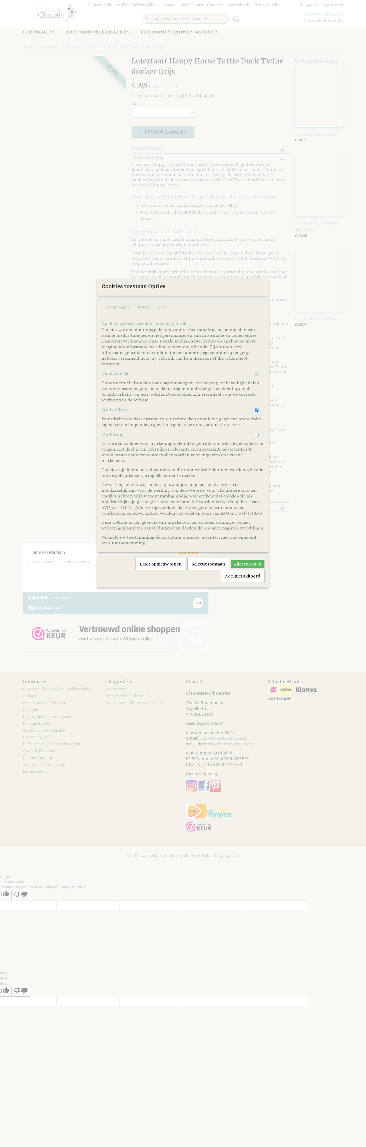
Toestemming (117, 326)
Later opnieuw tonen (161, 583)
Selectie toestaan (208, 583)
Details (144, 326)
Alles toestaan (247, 583)
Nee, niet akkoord (242, 595)
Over (162, 326)
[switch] (256, 393)
